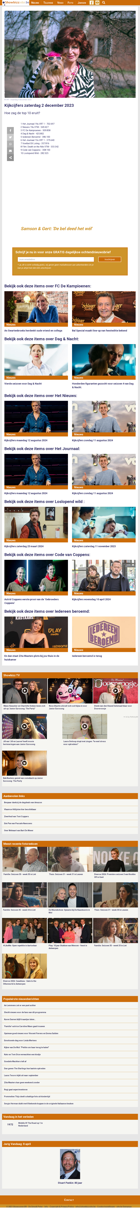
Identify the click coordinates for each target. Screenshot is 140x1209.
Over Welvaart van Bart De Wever (18, 830)
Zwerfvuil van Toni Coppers (16, 816)
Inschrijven (110, 259)
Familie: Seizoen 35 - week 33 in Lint (110, 945)
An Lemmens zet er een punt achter (20, 1005)
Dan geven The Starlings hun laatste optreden (24, 1068)
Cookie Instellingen (106, 1207)
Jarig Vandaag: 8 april (17, 1144)
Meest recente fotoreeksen (20, 843)
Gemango (127, 1207)
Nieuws (35, 2)
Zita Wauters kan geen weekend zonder (22, 1082)
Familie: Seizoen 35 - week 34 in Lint (19, 910)
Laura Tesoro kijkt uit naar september (21, 1075)
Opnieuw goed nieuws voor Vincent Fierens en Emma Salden (31, 1033)
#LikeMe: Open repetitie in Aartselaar (20, 945)
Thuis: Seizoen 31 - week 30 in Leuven (111, 910)
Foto (70, 2)
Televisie (48, 2)
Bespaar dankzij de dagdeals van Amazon (23, 802)
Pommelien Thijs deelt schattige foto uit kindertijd (27, 1096)
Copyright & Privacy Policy (62, 1207)
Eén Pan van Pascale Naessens (18, 823)
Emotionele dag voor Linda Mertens (20, 1040)
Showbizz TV (11, 675)
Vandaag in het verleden (18, 1116)
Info (46, 1207)
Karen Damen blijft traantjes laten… (20, 1019)
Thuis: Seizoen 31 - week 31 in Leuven (66, 874)
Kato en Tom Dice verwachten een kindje (22, 1054)
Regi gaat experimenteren (15, 1089)
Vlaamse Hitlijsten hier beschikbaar (20, 809)
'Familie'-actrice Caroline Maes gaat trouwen (24, 1026)
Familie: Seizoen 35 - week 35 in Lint (20, 874)
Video (60, 2)
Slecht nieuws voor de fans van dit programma (25, 1012)
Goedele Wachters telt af (15, 1061)
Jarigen (82, 2)
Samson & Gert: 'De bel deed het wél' (56, 228)
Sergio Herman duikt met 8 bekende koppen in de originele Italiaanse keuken (38, 1104)
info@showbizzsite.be (85, 1207)
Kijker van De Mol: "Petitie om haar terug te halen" (26, 1047)
